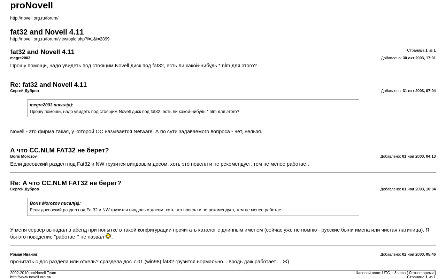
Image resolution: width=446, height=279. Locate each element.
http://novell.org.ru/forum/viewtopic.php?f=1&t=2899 (59, 39)
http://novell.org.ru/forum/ (34, 18)
